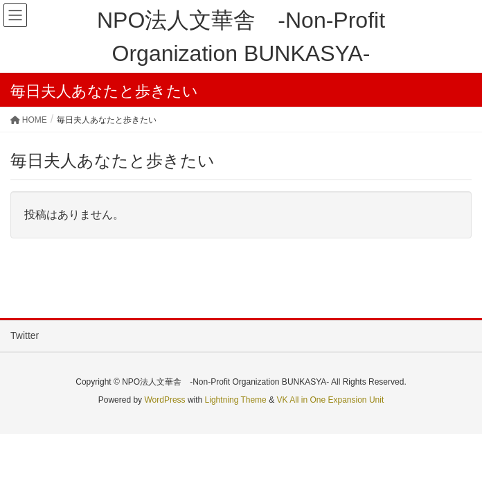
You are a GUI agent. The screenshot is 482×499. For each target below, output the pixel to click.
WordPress (164, 400)
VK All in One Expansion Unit (330, 400)
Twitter (24, 335)
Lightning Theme (236, 400)
